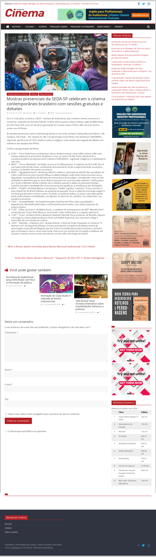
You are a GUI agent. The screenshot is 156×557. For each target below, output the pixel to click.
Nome (8, 369)
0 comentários (40, 113)
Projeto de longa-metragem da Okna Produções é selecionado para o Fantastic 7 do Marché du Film (56, 3)
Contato (8, 528)
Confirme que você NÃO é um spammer (25, 431)
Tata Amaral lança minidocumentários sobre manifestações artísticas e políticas (89, 305)
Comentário (11, 332)
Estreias (43, 26)
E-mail (8, 384)
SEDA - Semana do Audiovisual (61, 113)
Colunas (29, 26)
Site (6, 399)
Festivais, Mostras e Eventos (18, 94)
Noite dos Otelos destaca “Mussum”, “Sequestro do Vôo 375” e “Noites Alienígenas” (61, 257)
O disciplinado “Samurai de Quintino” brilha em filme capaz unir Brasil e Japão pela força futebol (131, 80)
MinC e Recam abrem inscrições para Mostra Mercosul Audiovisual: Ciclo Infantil (50, 246)
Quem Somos (103, 26)
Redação (29, 113)
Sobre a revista (11, 532)
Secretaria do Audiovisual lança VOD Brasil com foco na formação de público (20, 279)
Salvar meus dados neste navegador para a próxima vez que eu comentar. (44, 414)
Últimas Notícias (46, 94)
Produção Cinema (58, 26)
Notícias (16, 26)
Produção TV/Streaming (82, 26)
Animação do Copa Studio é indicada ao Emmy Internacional (56, 298)
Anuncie (119, 26)
